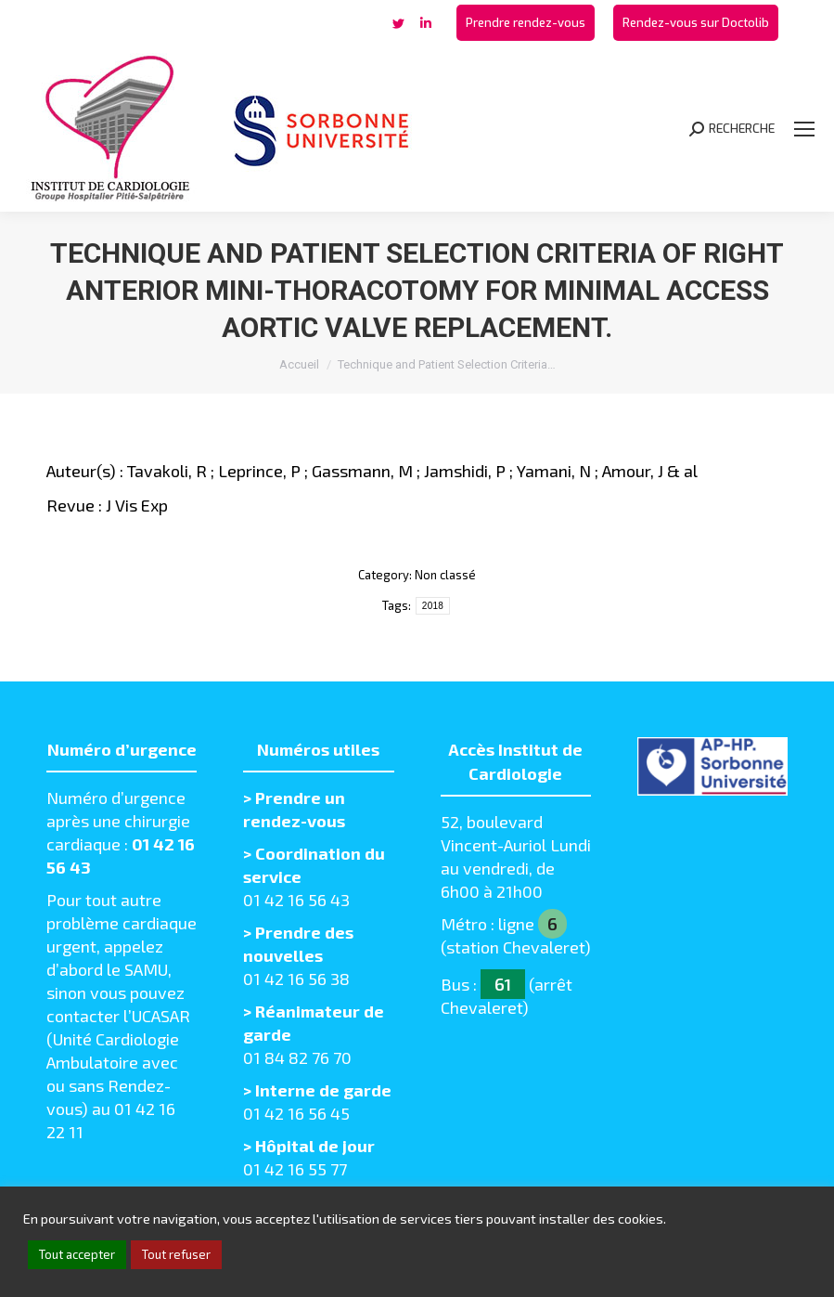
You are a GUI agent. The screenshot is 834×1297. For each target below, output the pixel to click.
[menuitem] (525, 22)
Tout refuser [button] (176, 1254)
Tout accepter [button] (77, 1254)
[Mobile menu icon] (804, 129)
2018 (432, 606)
